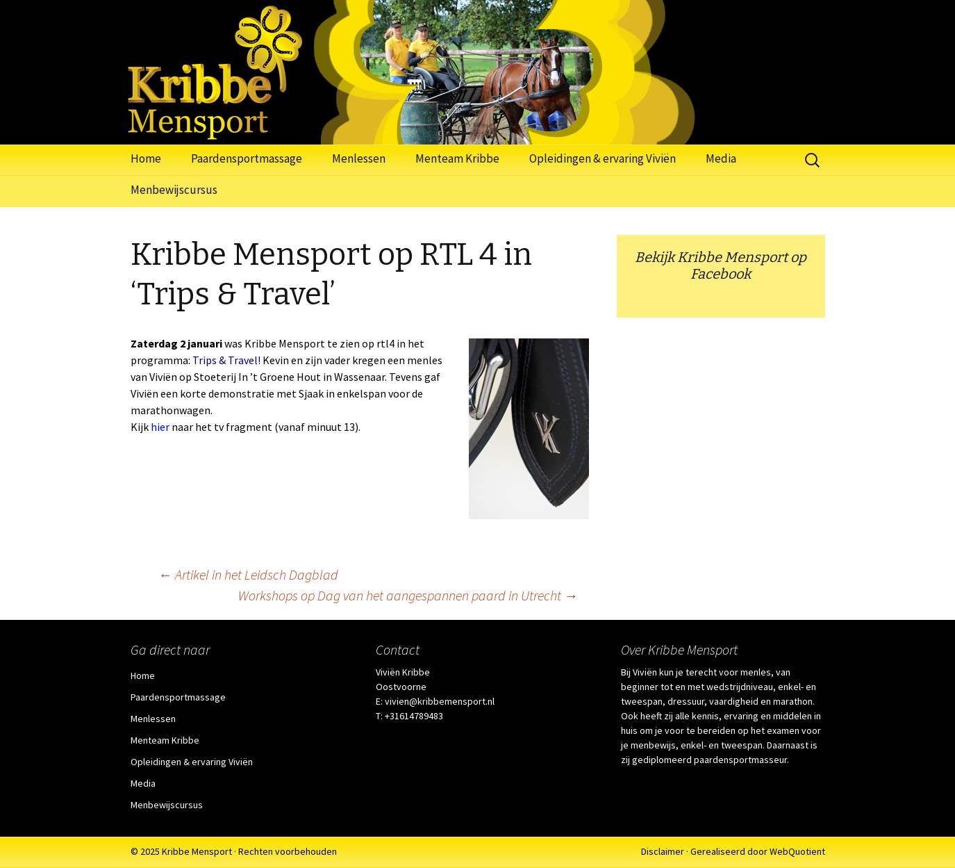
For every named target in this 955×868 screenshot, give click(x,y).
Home (146, 158)
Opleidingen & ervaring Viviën (602, 158)
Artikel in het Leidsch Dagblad (248, 574)
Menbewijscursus (174, 189)
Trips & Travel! (225, 360)
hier (160, 427)
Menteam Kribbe (457, 158)
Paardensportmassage (246, 158)
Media (721, 158)
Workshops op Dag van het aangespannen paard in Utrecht (408, 595)
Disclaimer (662, 851)
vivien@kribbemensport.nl (440, 701)
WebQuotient (797, 851)
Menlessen (358, 158)
